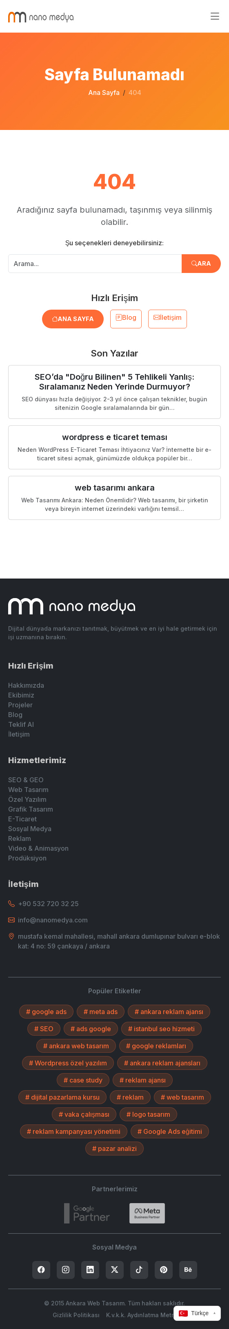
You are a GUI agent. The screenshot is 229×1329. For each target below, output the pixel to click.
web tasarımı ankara (115, 488)
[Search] (147, 1213)
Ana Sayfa (104, 92)
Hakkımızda (26, 685)
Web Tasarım (28, 790)
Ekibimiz (21, 695)
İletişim (167, 317)
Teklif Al (21, 724)
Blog (126, 317)
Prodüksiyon (27, 858)
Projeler (20, 705)
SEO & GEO (26, 780)
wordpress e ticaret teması (114, 437)
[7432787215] (87, 1213)
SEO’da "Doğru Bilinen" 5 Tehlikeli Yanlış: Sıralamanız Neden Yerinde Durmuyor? (114, 382)
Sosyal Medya (29, 829)
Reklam (19, 838)
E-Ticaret (22, 819)
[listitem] (41, 1270)
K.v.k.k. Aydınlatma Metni (141, 1314)
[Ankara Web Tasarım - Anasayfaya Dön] (40, 16)
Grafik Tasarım (30, 809)
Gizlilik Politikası (76, 1314)
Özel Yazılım (27, 799)
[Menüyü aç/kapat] (215, 16)
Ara (201, 263)
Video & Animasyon (38, 848)
